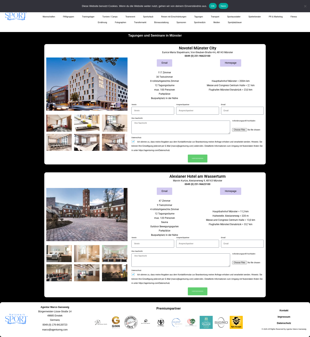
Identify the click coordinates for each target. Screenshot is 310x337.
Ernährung (102, 22)
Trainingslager (88, 17)
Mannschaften (49, 17)
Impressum (284, 316)
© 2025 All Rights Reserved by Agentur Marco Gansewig (284, 329)
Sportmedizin (199, 22)
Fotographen (120, 22)
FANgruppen (68, 17)
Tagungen (198, 17)
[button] (55, 324)
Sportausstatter (234, 17)
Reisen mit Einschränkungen (173, 17)
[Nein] (305, 6)
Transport (215, 17)
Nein (223, 6)
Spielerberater (255, 17)
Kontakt (284, 310)
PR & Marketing (276, 17)
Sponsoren (181, 22)
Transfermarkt (140, 22)
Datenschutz (136, 138)
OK (213, 6)
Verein (134, 105)
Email (223, 105)
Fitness (294, 17)
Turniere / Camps (110, 17)
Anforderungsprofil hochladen (243, 121)
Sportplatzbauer (235, 22)
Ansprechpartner (182, 105)
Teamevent (130, 17)
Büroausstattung (161, 22)
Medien (216, 22)
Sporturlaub (148, 17)
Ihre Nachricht (137, 118)
